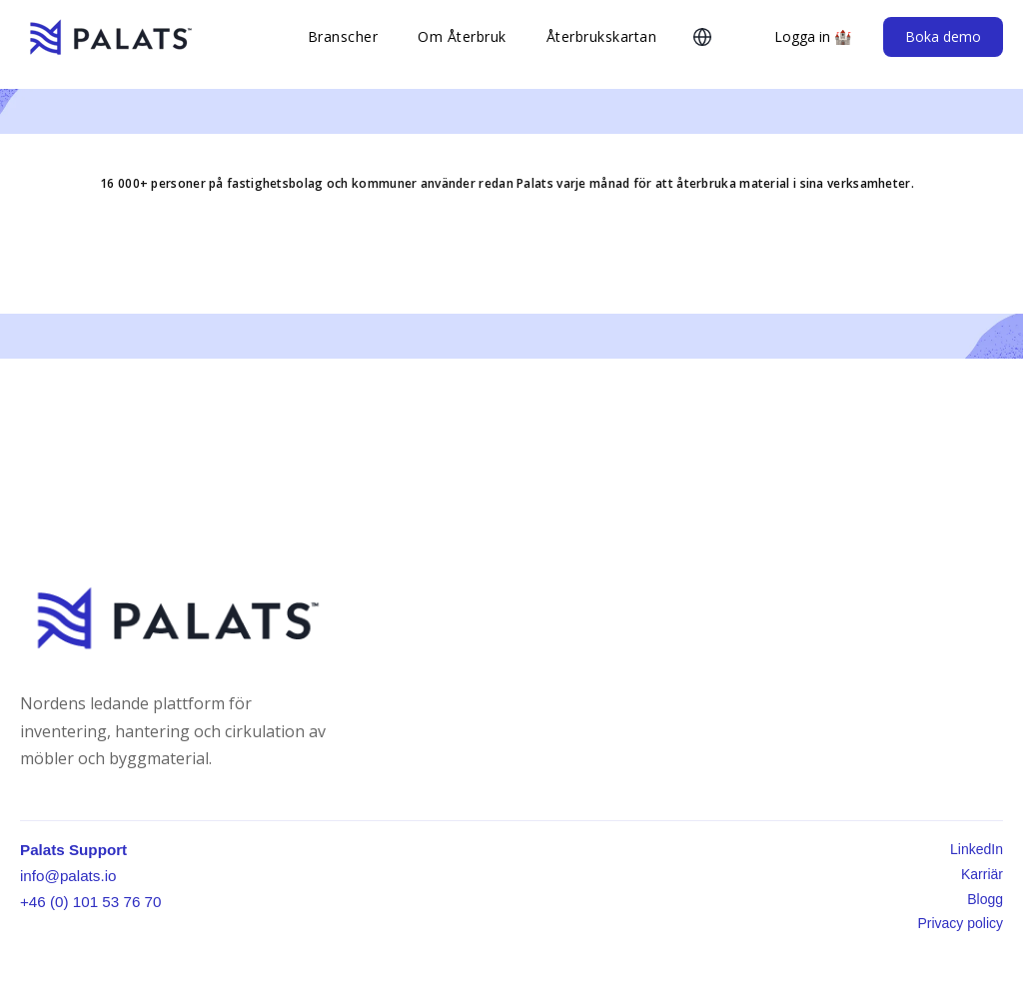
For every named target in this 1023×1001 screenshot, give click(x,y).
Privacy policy (960, 923)
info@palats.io (68, 875)
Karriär (982, 874)
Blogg (985, 899)
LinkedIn (976, 849)
